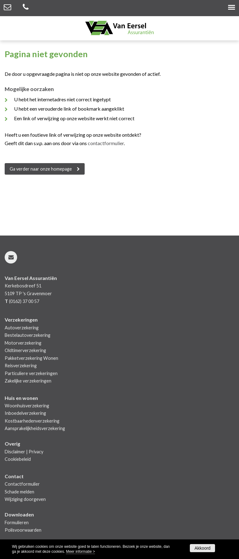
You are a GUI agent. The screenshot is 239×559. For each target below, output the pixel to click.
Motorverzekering (23, 343)
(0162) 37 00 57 (24, 301)
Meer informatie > (80, 551)
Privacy (36, 451)
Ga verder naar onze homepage (41, 169)
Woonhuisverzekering (27, 405)
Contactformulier (22, 484)
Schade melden (19, 491)
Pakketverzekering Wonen (31, 358)
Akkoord (202, 548)
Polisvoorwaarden (23, 530)
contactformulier (106, 143)
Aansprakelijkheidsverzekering (35, 428)
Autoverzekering (22, 327)
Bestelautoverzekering (27, 335)
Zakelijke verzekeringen (28, 380)
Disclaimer (15, 451)
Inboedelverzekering (25, 413)
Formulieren (17, 522)
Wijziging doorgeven (25, 499)
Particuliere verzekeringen (31, 373)
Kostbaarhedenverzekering (32, 421)
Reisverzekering (21, 365)
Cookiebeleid (18, 459)
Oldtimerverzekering (25, 350)
